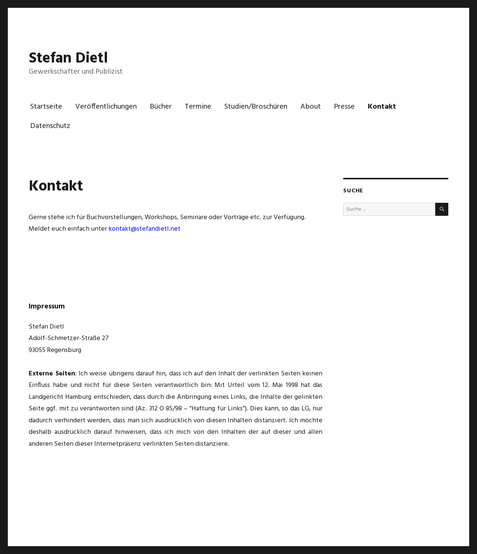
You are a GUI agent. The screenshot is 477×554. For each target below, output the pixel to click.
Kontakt (382, 107)
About (310, 107)
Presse (344, 107)
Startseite (46, 107)
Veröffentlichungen (106, 107)
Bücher (161, 107)
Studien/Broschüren (255, 107)
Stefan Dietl (68, 59)
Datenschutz (50, 126)
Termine (198, 107)
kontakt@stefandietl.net (144, 229)
